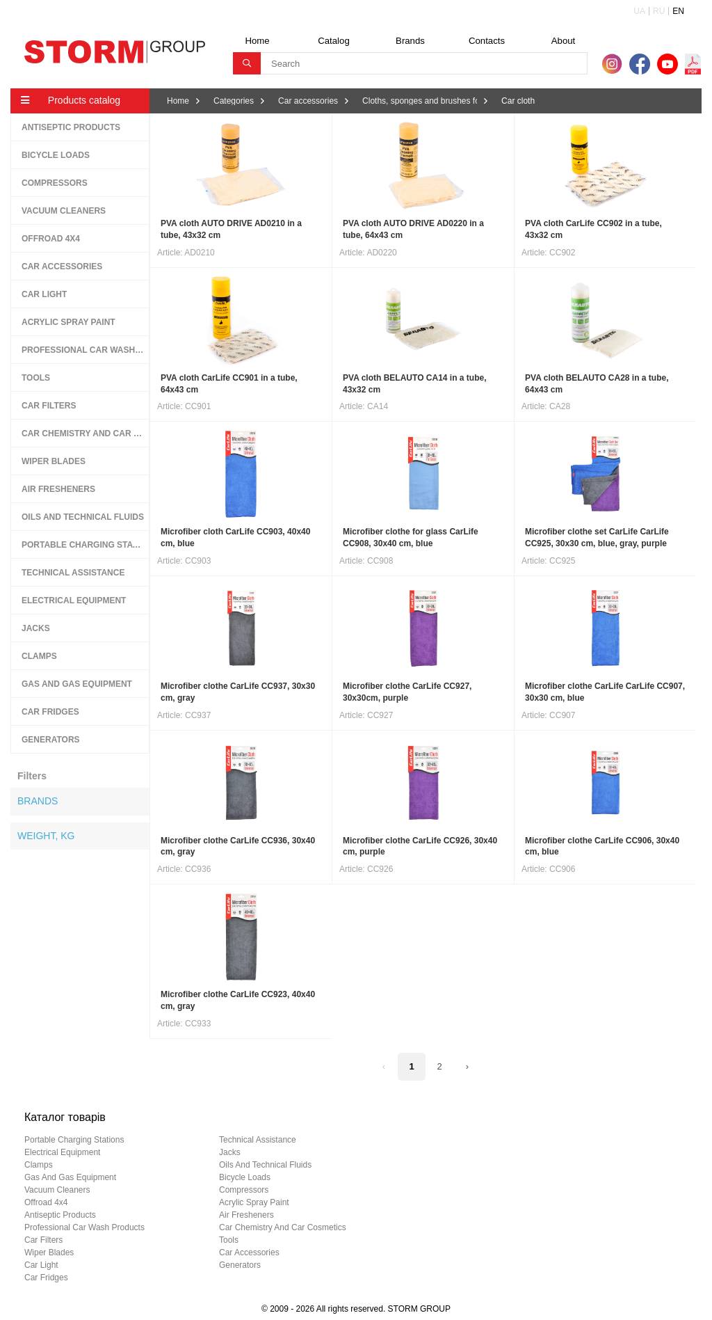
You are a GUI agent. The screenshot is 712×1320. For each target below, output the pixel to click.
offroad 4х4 (45, 1202)
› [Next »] (467, 1066)
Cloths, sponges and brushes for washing (419, 101)
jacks (230, 1152)
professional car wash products (84, 1227)
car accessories (249, 1252)
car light (41, 1265)
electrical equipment (62, 1152)
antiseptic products (60, 1215)
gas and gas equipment (70, 1177)
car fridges (46, 1277)
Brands (410, 40)
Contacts (487, 40)
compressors (243, 1190)
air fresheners (246, 1215)
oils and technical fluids (265, 1165)
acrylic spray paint (254, 1202)
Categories (233, 101)
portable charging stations (74, 1140)
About (563, 40)
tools (228, 1240)
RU (659, 11)
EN (678, 11)
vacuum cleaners (57, 1190)
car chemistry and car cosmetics (282, 1227)
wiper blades (49, 1252)
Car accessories (308, 101)
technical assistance (257, 1140)
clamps (38, 1165)
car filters (43, 1240)
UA (639, 11)
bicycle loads (244, 1177)
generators (240, 1265)
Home (257, 40)
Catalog (333, 40)
